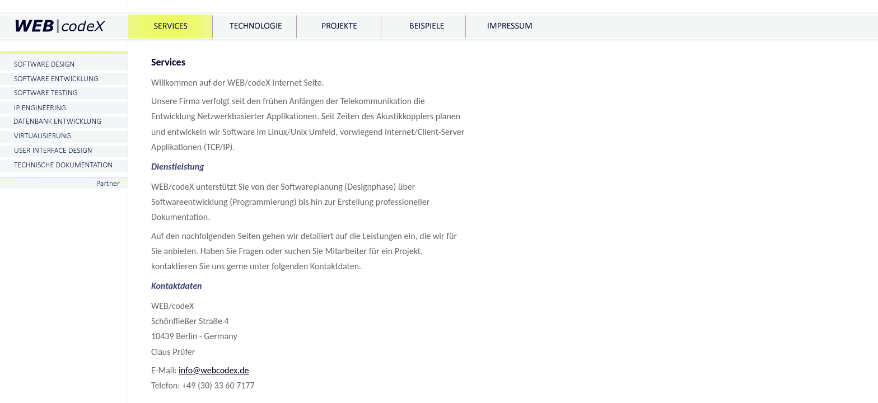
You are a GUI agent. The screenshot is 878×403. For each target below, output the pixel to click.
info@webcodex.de (214, 370)
